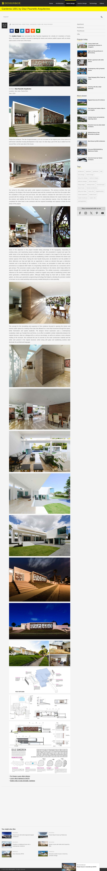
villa (101, 171)
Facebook (80, 213)
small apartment (82, 201)
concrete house (100, 184)
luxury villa (91, 191)
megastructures (100, 191)
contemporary (33, 24)
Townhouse (80, 31)
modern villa (40, 24)
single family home (16, 24)
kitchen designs (93, 181)
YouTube (102, 213)
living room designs (83, 178)
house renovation (48, 24)
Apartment (80, 24)
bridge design (81, 184)
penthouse (95, 171)
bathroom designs (82, 181)
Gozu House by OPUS (18, 854)
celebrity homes (91, 184)
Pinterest (97, 213)
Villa (78, 34)
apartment (88, 171)
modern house (25, 24)
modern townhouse (83, 198)
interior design (90, 174)
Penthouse (80, 27)
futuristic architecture (92, 188)
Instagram (86, 213)
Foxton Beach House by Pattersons (58, 835)
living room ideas (82, 191)
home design (81, 174)
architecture (81, 171)
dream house (81, 188)
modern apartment (82, 194)
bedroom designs (94, 178)
